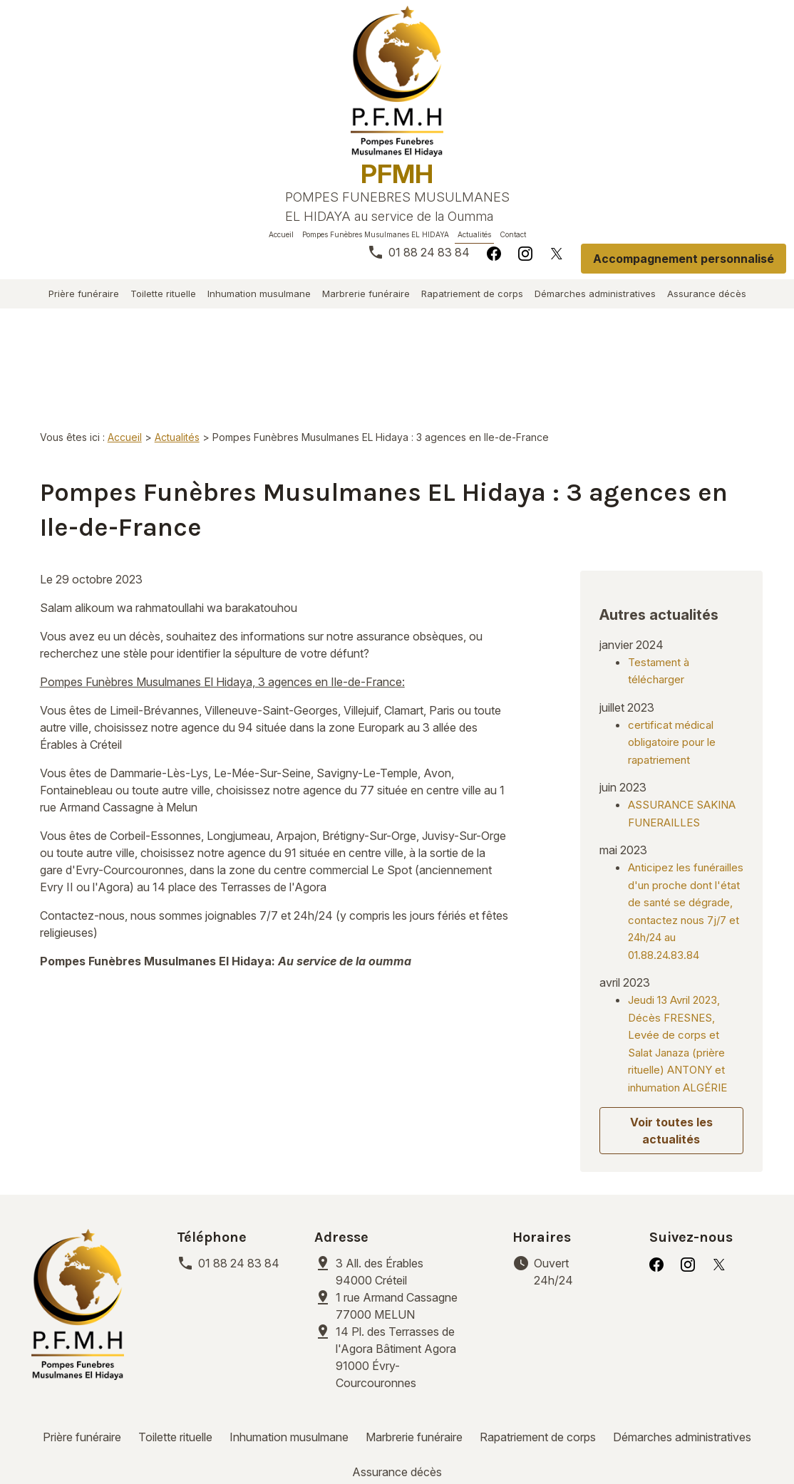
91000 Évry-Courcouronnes (408, 1270)
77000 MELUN (398, 1219)
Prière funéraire (83, 293)
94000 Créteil (381, 1185)
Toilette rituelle (163, 293)
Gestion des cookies (418, 1441)
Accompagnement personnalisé (683, 258)
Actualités (474, 234)
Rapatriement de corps (472, 293)
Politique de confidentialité (267, 1441)
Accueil (281, 234)
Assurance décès (706, 293)
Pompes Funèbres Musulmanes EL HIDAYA (375, 234)
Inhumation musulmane (259, 293)
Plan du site (526, 1441)
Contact (513, 234)
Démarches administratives (595, 293)
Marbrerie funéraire (366, 293)
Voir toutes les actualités (671, 1045)
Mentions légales (125, 1441)
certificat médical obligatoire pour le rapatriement (672, 657)
